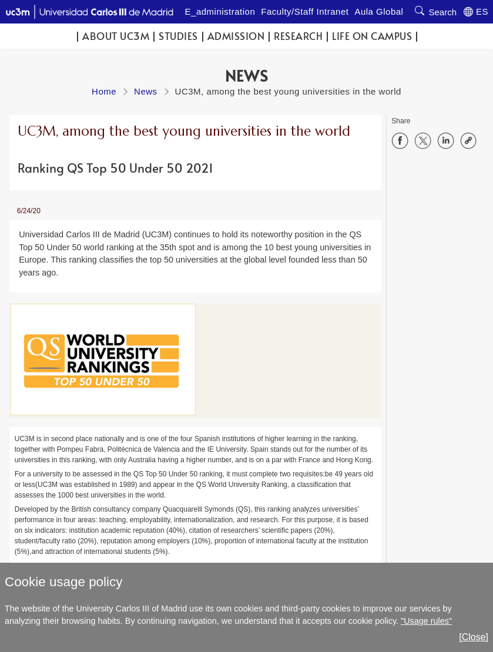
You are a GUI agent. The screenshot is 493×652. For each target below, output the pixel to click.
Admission (236, 36)
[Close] (473, 637)
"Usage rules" (426, 621)
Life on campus (372, 36)
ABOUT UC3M (115, 36)
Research (298, 36)
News (145, 91)
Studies (178, 36)
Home (104, 91)
